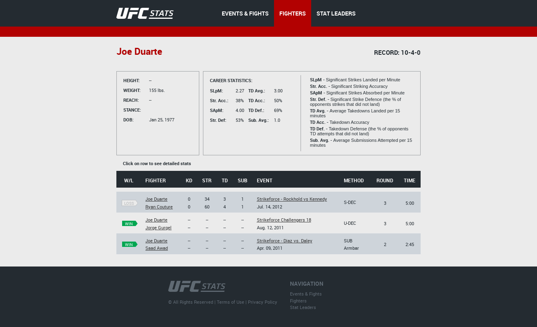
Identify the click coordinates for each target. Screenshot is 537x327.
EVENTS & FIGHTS (245, 13)
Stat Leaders (303, 307)
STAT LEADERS (336, 13)
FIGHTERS (292, 13)
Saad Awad (156, 248)
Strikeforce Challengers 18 (284, 220)
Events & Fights (306, 294)
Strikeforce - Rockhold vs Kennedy (292, 199)
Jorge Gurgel (158, 227)
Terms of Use (230, 302)
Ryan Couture (159, 207)
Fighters (298, 301)
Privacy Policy (262, 302)
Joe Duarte (156, 199)
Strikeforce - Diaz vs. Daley (284, 240)
